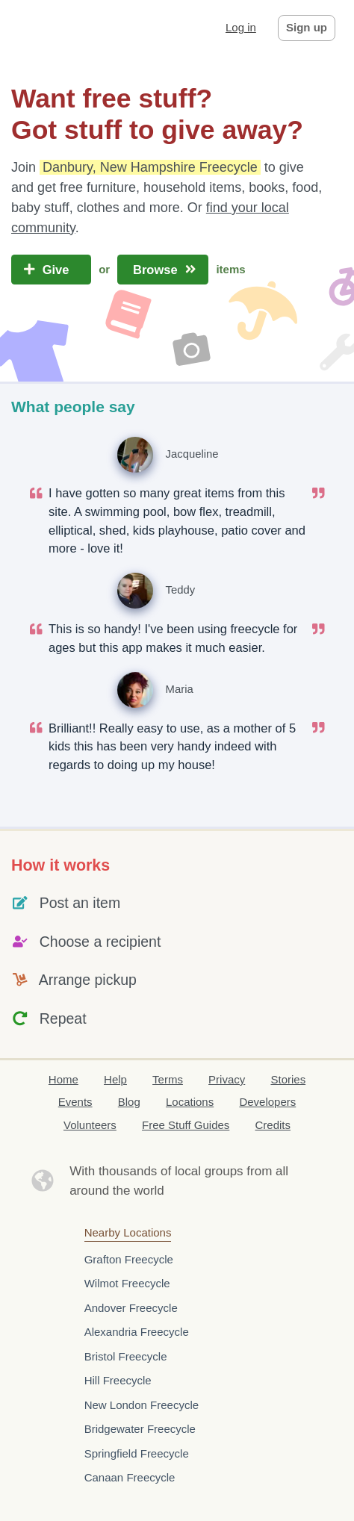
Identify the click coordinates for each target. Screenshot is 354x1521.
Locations (190, 1101)
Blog (129, 1101)
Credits (273, 1125)
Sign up (306, 27)
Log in (241, 27)
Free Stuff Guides (185, 1125)
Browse (162, 269)
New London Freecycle (141, 1405)
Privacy (226, 1079)
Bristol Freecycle (125, 1356)
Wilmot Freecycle (127, 1283)
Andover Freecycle (131, 1307)
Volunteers (90, 1125)
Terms (167, 1079)
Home (63, 1079)
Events (75, 1101)
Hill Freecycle (118, 1380)
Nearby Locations (128, 1232)
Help (115, 1079)
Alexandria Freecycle (136, 1331)
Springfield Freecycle (136, 1453)
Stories (287, 1079)
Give (51, 269)
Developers (267, 1101)
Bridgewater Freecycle (140, 1428)
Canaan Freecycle (130, 1477)
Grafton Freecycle (128, 1259)
